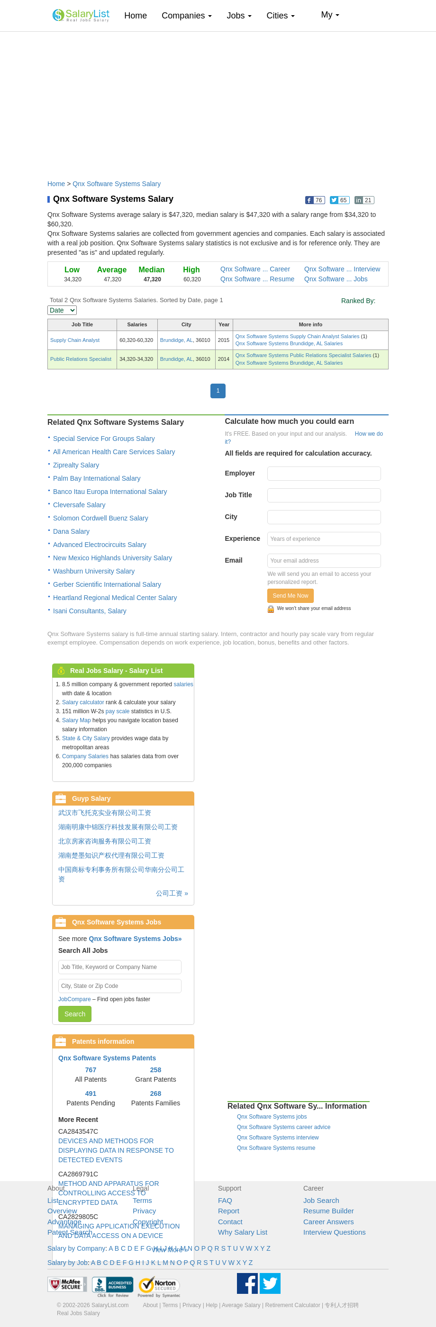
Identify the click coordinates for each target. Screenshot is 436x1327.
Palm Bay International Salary (96, 478)
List (52, 1200)
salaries (183, 684)
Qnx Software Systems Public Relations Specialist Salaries (304, 355)
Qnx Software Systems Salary (117, 184)
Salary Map (76, 720)
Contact (230, 1222)
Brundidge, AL (176, 340)
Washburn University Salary (94, 571)
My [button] (330, 14)
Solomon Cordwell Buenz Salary (100, 518)
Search (74, 1014)
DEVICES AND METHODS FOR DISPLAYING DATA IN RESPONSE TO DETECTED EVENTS (116, 1150)
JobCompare (74, 999)
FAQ (225, 1200)
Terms (142, 1200)
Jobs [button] (239, 15)
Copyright (148, 1222)
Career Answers (328, 1222)
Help (212, 1305)
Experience (242, 538)
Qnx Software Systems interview (278, 1137)
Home (139, 15)
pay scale (118, 711)
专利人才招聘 (342, 1305)
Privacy (144, 1211)
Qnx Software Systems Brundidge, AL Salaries (289, 343)
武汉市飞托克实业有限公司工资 (104, 812)
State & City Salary (86, 738)
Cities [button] (280, 15)
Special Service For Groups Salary (104, 438)
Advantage (64, 1222)
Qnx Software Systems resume (276, 1148)
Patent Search (69, 1232)
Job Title (238, 495)
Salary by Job (67, 1262)
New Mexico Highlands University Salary (112, 558)
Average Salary (241, 1305)
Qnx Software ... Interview (342, 269)
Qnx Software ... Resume (257, 279)
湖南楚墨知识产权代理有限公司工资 (111, 855)
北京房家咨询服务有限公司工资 (104, 841)
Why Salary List (242, 1232)
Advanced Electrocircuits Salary (99, 544)
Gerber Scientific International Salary (107, 584)
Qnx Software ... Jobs (336, 279)
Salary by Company (76, 1248)
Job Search (321, 1200)
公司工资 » (172, 893)
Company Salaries (85, 756)
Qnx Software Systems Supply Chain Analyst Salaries (298, 336)
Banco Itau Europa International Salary (110, 491)
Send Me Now (290, 595)
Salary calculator (83, 702)
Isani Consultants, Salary (90, 611)
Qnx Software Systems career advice (283, 1127)
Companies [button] (187, 15)
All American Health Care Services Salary (114, 452)
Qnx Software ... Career (255, 269)
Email (233, 560)
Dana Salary (71, 531)
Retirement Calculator (292, 1305)
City (231, 516)
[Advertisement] (218, 101)
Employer (240, 473)
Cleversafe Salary (79, 505)
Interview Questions (334, 1232)
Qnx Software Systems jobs (272, 1116)
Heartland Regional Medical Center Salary (115, 597)
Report (228, 1211)
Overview (62, 1211)
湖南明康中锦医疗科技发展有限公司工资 (118, 827)
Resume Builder (328, 1211)
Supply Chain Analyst (75, 340)
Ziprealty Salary (76, 465)
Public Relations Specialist (80, 359)
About (150, 1305)
